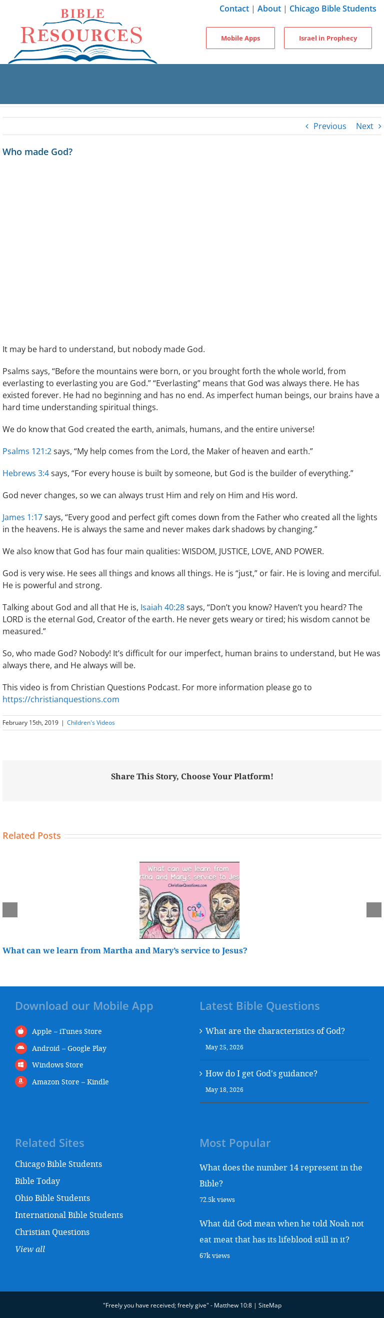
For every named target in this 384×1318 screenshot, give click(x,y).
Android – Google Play (69, 1048)
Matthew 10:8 (233, 1305)
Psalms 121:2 (27, 451)
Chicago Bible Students (333, 8)
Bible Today (37, 1180)
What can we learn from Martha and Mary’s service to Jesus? (125, 950)
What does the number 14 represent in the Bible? (281, 1175)
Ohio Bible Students (52, 1197)
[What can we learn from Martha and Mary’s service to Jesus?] (190, 867)
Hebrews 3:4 (25, 473)
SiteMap (270, 1305)
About (269, 8)
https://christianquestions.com (61, 699)
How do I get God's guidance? (262, 1073)
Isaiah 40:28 (162, 607)
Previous (330, 126)
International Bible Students (69, 1214)
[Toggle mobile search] (192, 94)
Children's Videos (91, 722)
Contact (234, 8)
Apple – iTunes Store (67, 1031)
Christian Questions (52, 1231)
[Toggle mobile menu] (192, 74)
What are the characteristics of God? (275, 1030)
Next (365, 126)
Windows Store (58, 1064)
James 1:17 (22, 517)
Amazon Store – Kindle (70, 1081)
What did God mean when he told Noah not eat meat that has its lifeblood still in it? (282, 1231)
